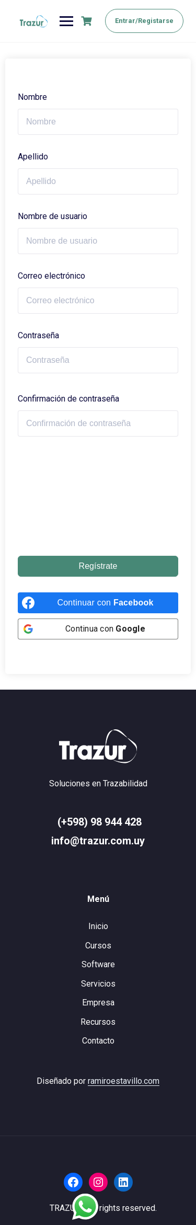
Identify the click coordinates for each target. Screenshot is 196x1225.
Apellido (33, 157)
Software (98, 964)
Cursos (98, 946)
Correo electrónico (51, 276)
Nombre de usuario (52, 216)
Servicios (98, 984)
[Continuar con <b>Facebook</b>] (98, 602)
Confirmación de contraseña (68, 399)
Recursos (98, 1022)
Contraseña (38, 335)
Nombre (32, 97)
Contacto (98, 1041)
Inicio (98, 926)
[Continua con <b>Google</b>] (98, 629)
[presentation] (60, 496)
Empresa (98, 1003)
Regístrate (98, 566)
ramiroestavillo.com (123, 1081)
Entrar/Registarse (144, 21)
